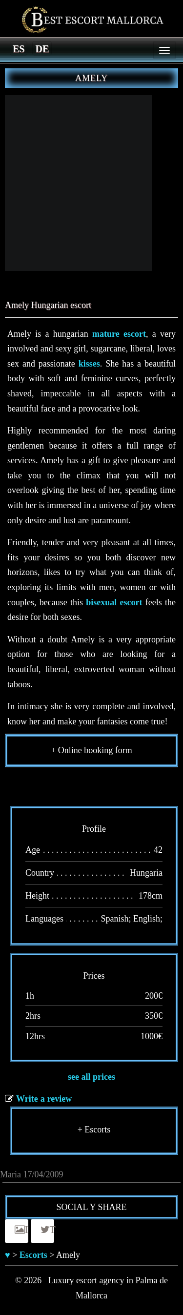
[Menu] (164, 50)
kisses (89, 364)
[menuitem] (18, 48)
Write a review (44, 1098)
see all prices (91, 1077)
